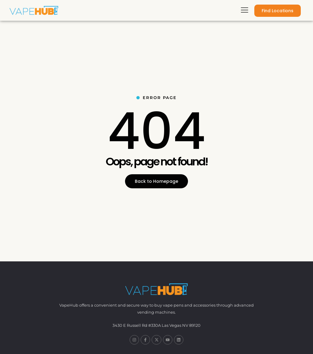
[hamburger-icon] (244, 10)
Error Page (156, 97)
